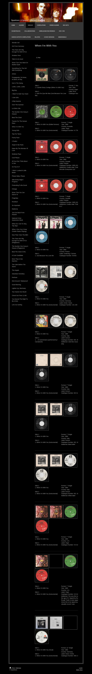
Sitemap (18, 668)
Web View (79, 670)
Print (12, 668)
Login (80, 668)
